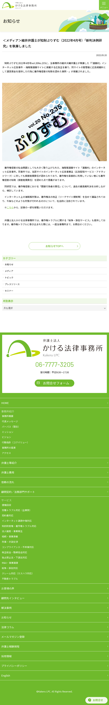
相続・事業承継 (10, 536)
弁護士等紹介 (9, 463)
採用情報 (6, 656)
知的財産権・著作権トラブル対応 (19, 526)
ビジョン (6, 437)
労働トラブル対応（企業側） (17, 510)
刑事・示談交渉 (10, 541)
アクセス (6, 453)
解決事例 (6, 608)
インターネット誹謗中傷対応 (17, 520)
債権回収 (6, 505)
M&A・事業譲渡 (10, 562)
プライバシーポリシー (14, 666)
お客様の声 (7, 588)
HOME (5, 403)
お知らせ (9, 264)
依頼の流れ (7, 482)
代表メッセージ (10, 421)
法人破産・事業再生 (12, 531)
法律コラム (7, 627)
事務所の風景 (9, 447)
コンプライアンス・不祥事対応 (18, 547)
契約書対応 (7, 515)
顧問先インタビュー (13, 598)
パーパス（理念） (11, 426)
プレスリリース (12, 284)
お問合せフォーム (56, 383)
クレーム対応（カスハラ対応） (18, 573)
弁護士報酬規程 (10, 646)
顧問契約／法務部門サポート (18, 492)
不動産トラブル (10, 578)
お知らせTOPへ (54, 246)
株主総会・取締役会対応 (14, 552)
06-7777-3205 (54, 364)
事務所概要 (7, 416)
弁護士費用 (7, 472)
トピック (9, 277)
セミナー (9, 290)
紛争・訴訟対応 (10, 568)
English (5, 675)
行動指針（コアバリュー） (15, 442)
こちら (10, 207)
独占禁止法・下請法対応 (14, 557)
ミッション (7, 432)
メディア (9, 270)
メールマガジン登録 (13, 637)
